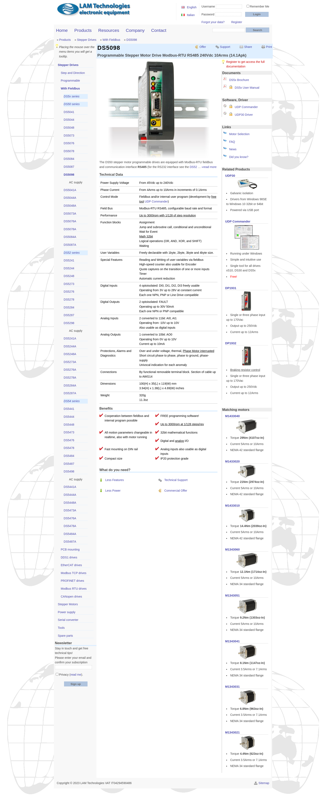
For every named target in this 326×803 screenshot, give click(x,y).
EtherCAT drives (71, 565)
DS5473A (70, 510)
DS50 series (72, 104)
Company (135, 30)
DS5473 (69, 432)
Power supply (66, 612)
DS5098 (131, 39)
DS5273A (70, 362)
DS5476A (70, 518)
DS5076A (70, 221)
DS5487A (70, 541)
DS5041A (70, 190)
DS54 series (72, 401)
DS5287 (69, 315)
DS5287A (70, 393)
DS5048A (70, 205)
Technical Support (176, 480)
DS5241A (70, 338)
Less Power (113, 490)
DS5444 (69, 416)
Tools (61, 627)
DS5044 (69, 119)
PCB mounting (70, 549)
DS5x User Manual (247, 87)
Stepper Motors (68, 604)
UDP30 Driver (244, 114)
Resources (108, 30)
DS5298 (69, 323)
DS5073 (69, 135)
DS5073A (70, 213)
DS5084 (69, 158)
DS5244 (69, 268)
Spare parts (65, 635)
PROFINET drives (72, 580)
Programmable (70, 80)
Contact (158, 30)
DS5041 (69, 112)
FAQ (232, 141)
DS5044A (70, 197)
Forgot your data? (213, 22)
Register (236, 22)
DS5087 (69, 166)
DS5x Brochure (239, 80)
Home (62, 30)
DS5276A (70, 369)
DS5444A (70, 494)
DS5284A (70, 385)
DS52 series (72, 252)
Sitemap (263, 783)
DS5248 (69, 276)
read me (75, 674)
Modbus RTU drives (73, 588)
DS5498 (69, 471)
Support (225, 46)
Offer (203, 46)
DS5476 (69, 440)
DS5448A (70, 502)
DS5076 (69, 143)
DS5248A (70, 354)
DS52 (193, 167)
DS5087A (70, 244)
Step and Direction (73, 73)
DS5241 (69, 260)
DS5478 (69, 448)
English (191, 7)
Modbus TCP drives (73, 573)
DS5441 (69, 408)
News (232, 149)
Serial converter (68, 620)
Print (269, 46)
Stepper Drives (86, 39)
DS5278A (70, 377)
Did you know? (238, 157)
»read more (209, 167)
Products (83, 30)
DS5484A (70, 534)
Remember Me (259, 6)
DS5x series (71, 96)
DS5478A (70, 526)
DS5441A (70, 487)
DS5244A (70, 346)
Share (248, 46)
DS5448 (69, 424)
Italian (191, 15)
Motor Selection (239, 134)
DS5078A (70, 229)
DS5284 (69, 307)
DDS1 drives (69, 557)
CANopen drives (71, 596)
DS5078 (69, 151)
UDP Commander (246, 107)
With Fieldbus (111, 39)
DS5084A (70, 237)
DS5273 (69, 284)
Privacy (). (71, 674)
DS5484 (69, 455)
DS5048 (69, 127)
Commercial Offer (175, 490)
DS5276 (69, 291)
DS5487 (69, 463)
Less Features (114, 480)
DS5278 (69, 299)
